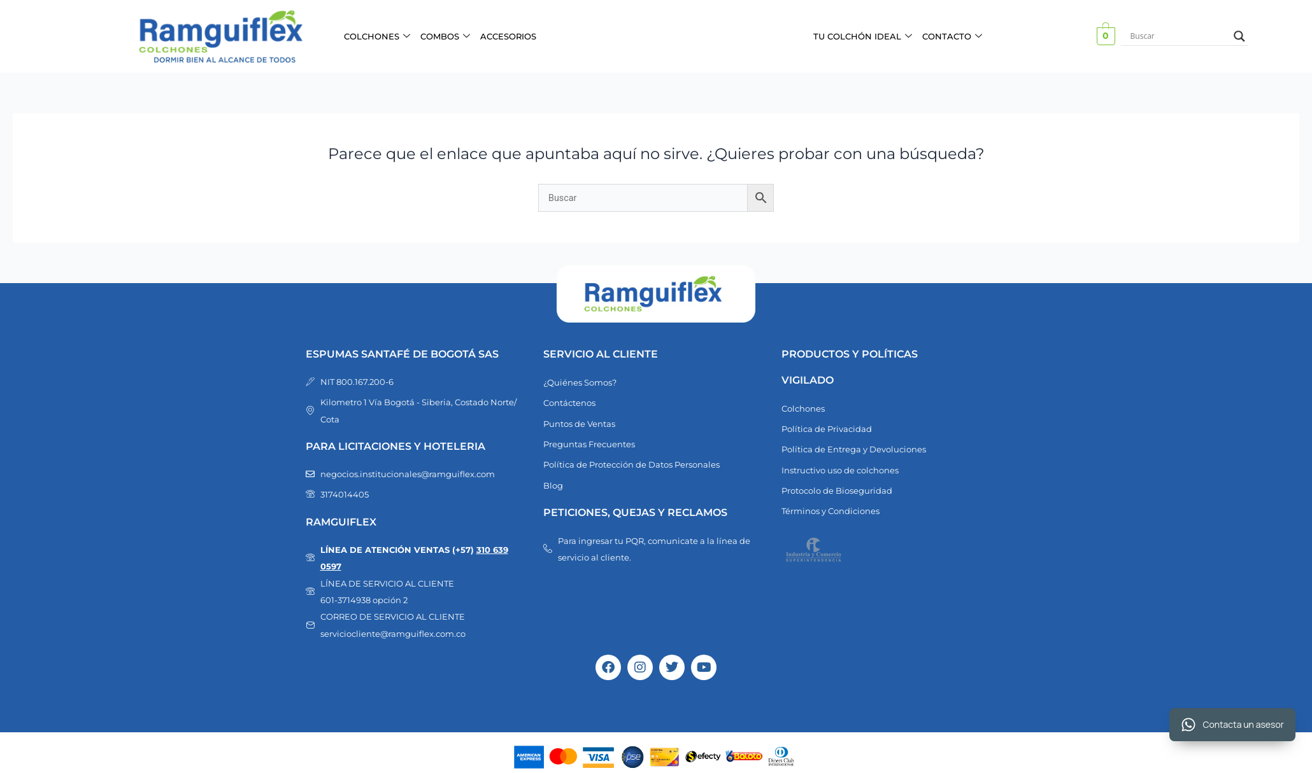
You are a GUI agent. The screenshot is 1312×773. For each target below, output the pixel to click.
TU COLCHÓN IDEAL (862, 36)
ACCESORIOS (508, 36)
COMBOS (445, 36)
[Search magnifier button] (1239, 36)
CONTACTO (952, 36)
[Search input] (1178, 36)
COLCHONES (377, 36)
